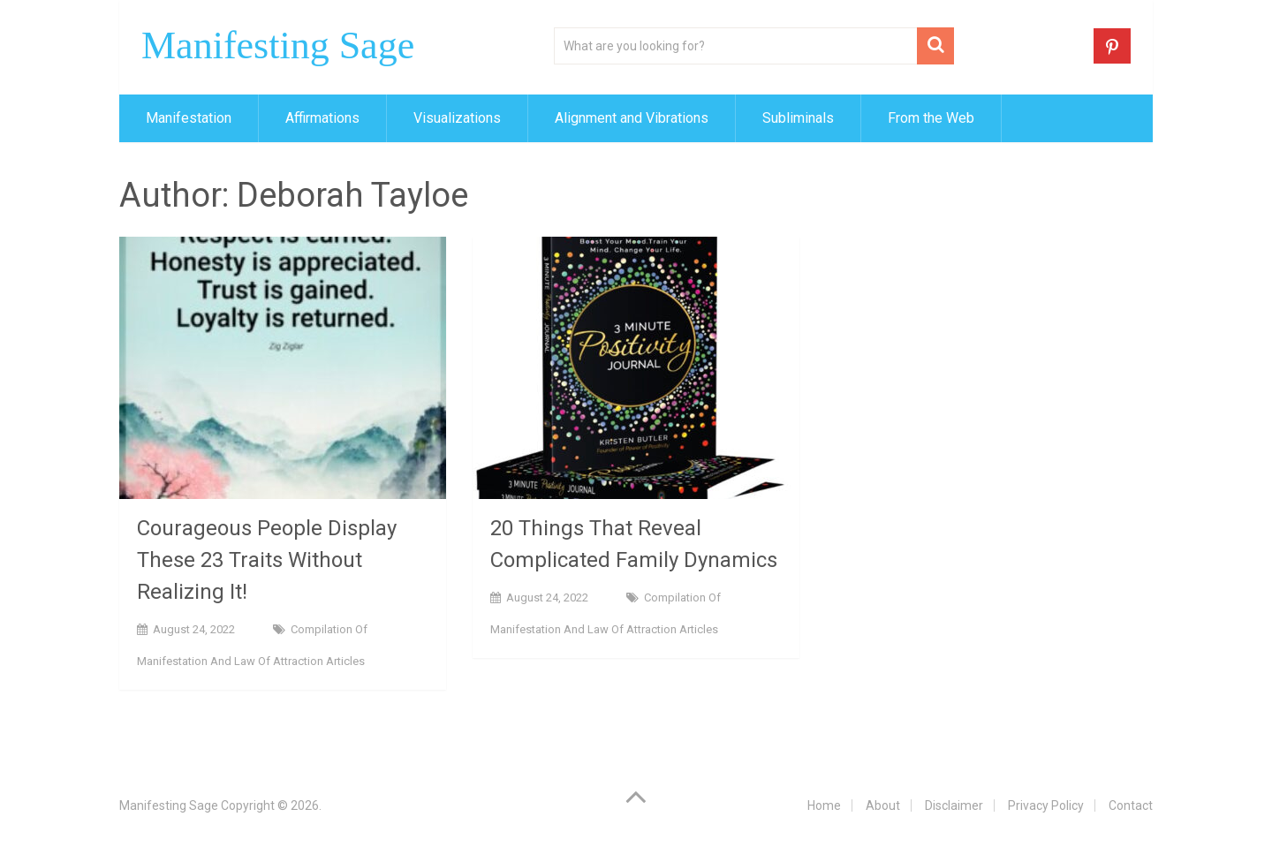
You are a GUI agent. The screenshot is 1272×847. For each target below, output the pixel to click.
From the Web (931, 118)
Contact (1131, 805)
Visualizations (457, 118)
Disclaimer (954, 805)
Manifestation (188, 118)
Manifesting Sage (277, 45)
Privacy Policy (1046, 805)
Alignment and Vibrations (631, 118)
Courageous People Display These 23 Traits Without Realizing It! (267, 560)
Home (824, 805)
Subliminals (798, 118)
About (883, 805)
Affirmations (322, 118)
